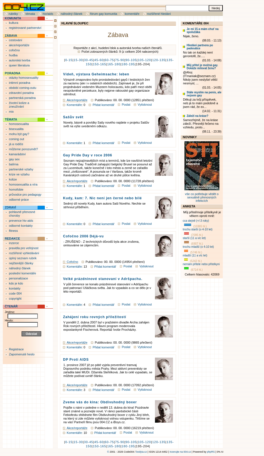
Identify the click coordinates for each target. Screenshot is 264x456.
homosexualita (19, 124)
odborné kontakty (21, 225)
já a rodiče (16, 144)
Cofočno (72, 261)
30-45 (88, 60)
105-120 (144, 60)
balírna (13, 164)
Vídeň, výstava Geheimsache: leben (96, 74)
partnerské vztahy (21, 169)
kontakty (14, 288)
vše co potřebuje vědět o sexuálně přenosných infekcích (201, 195)
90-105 (131, 60)
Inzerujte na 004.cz (180, 451)
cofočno (14, 50)
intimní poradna (19, 82)
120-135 (158, 60)
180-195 (128, 64)
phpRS (211, 451)
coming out (16, 139)
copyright (15, 298)
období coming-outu (22, 87)
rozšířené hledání (159, 13)
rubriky (13, 13)
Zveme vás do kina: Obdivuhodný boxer (100, 402)
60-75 (109, 60)
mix (11, 111)
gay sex (14, 159)
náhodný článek (71, 13)
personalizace (18, 278)
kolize (13, 179)
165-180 (113, 64)
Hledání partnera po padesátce (200, 47)
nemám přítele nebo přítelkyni (201, 264)
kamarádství (17, 154)
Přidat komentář (103, 105)
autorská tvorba (19, 60)
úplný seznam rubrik (22, 258)
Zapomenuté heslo (21, 354)
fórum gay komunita (103, 13)
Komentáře (74, 105)
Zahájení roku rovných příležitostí (94, 317)
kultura (13, 22)
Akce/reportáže (77, 100)
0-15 (69, 60)
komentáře (132, 13)
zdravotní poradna (21, 92)
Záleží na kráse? (197, 115)
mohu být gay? (19, 134)
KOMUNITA (13, 18)
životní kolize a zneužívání (19, 104)
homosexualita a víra (23, 184)
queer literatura (19, 65)
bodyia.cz (141, 451)
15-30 (78, 60)
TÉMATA (11, 119)
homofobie (16, 189)
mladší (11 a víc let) (195, 255)
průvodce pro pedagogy (25, 194)
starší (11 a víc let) (194, 238)
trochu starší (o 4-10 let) (197, 229)
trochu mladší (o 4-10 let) (198, 246)
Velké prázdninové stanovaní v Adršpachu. (102, 279)
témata (30, 13)
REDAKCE (12, 238)
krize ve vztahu (19, 174)
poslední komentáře (22, 273)
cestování (15, 40)
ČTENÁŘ (11, 306)
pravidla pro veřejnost (23, 248)
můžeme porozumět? (23, 149)
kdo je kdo (16, 283)
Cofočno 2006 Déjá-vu (83, 236)
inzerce (14, 243)
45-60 (99, 60)
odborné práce (19, 199)
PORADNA (12, 73)
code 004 (15, 293)
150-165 (99, 64)
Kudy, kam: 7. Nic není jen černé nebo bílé (102, 198)
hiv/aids (48, 13)
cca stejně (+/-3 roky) (196, 220)
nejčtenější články (21, 263)
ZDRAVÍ (10, 207)
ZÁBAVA (11, 35)
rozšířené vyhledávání (24, 253)
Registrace (16, 349)
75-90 (119, 60)
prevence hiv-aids (21, 220)
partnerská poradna (22, 97)
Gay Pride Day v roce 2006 (87, 155)
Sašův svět (73, 117)
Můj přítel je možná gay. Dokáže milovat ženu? (202, 67)
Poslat (126, 104)
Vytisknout (145, 104)
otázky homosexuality (23, 77)
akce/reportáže (19, 45)
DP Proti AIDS (76, 360)
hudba (13, 55)
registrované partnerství (25, 27)
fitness (13, 230)
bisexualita (16, 129)
